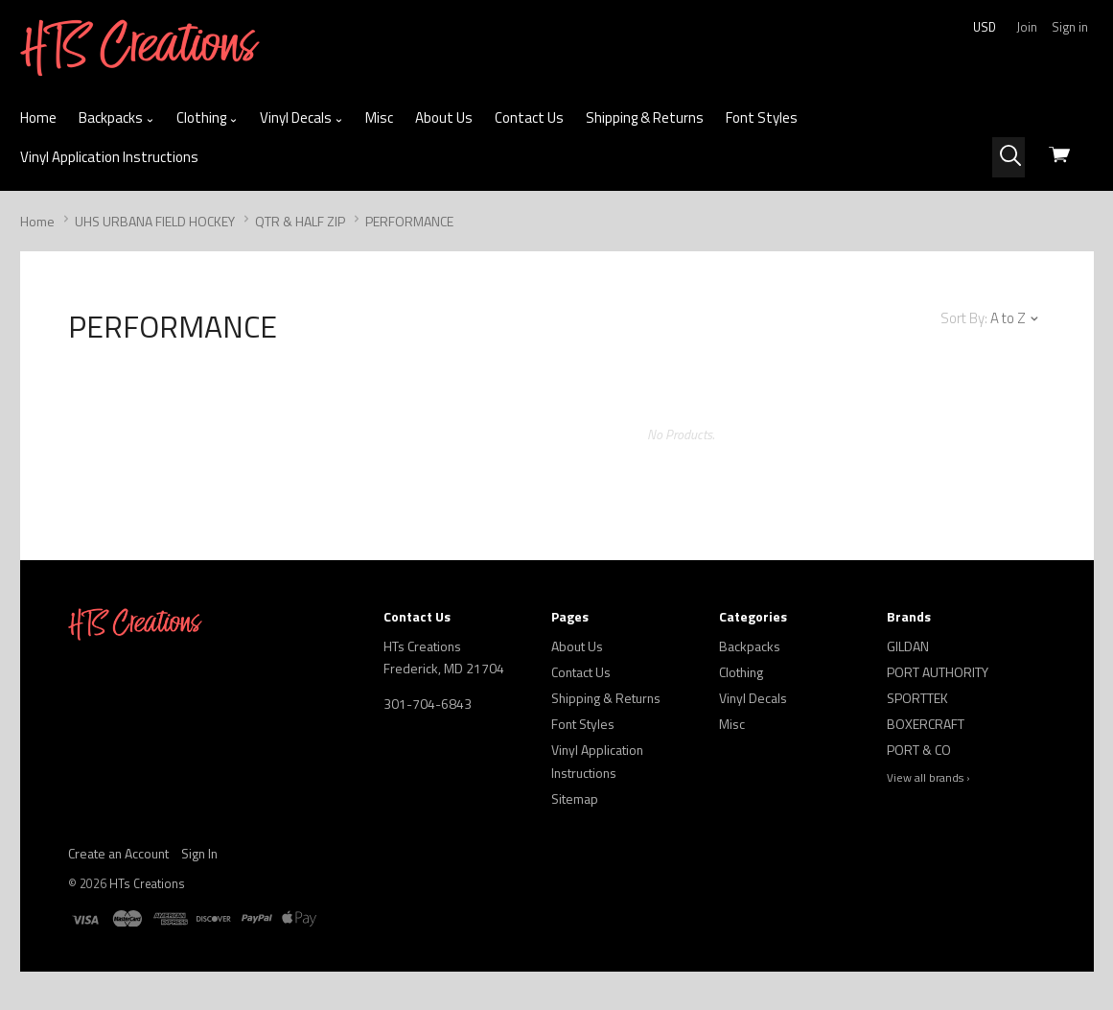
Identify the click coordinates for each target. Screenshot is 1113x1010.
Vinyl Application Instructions (109, 157)
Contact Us (529, 117)
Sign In (199, 853)
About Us (444, 117)
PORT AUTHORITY (937, 672)
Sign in (1070, 26)
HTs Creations (147, 883)
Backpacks (116, 117)
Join (1026, 26)
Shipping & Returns (645, 117)
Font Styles (762, 117)
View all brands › (928, 778)
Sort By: (963, 318)
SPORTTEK (917, 698)
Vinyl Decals (301, 117)
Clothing (207, 117)
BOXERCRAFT (925, 724)
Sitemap (574, 798)
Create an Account (118, 853)
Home (38, 117)
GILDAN (908, 646)
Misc (379, 117)
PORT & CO (919, 750)
